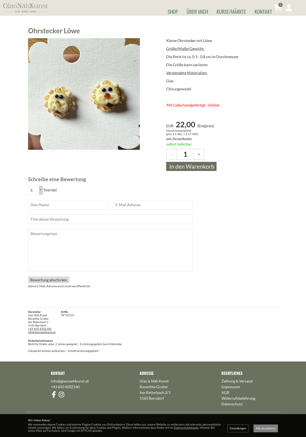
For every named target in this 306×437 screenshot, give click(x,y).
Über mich (197, 11)
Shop (173, 11)
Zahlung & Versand (237, 386)
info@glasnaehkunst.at (42, 337)
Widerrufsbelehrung (238, 403)
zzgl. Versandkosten (179, 144)
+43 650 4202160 (39, 334)
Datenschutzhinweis (186, 427)
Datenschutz (232, 409)
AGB (225, 397)
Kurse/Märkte (231, 11)
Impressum (230, 392)
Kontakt (263, 11)
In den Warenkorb (191, 172)
